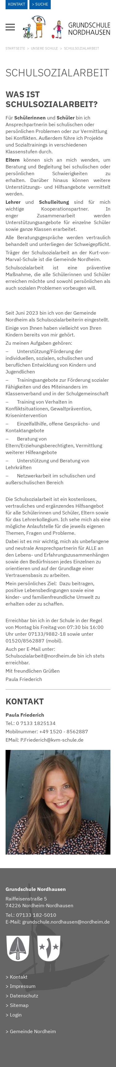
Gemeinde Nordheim (33, 1031)
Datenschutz (24, 996)
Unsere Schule (44, 48)
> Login (14, 1015)
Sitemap (19, 1005)
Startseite (15, 48)
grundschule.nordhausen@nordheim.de (66, 922)
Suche (41, 4)
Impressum (23, 986)
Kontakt (16, 4)
